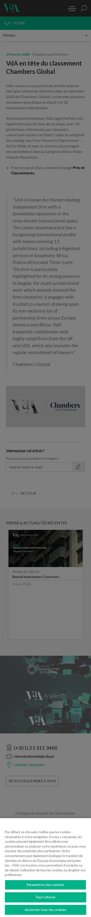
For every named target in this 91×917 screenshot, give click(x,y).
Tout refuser (45, 900)
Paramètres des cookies (45, 888)
